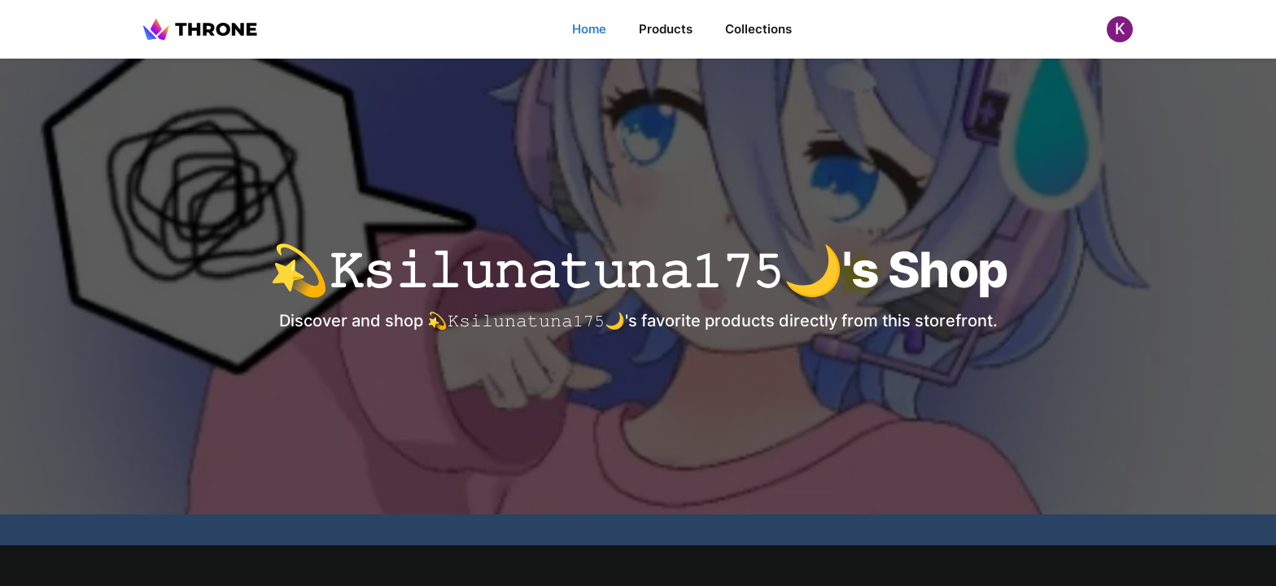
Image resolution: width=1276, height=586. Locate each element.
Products (666, 29)
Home (589, 29)
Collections (758, 29)
